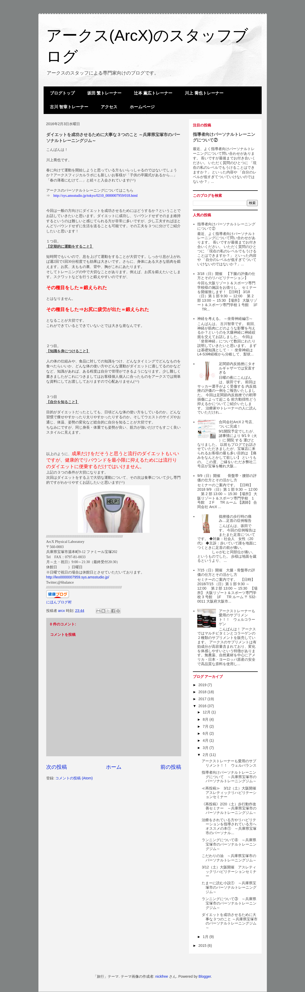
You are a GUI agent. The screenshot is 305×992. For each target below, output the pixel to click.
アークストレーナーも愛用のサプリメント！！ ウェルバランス (229, 763)
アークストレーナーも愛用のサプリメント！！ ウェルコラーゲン (237, 617)
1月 (206, 937)
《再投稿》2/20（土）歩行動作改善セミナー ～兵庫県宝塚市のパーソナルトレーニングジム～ (229, 808)
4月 (206, 740)
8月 (206, 719)
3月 (206, 748)
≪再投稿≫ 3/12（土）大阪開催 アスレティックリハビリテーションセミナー (231, 792)
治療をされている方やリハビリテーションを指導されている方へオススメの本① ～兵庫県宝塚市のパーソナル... (229, 826)
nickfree (161, 976)
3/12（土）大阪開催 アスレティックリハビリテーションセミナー (229, 871)
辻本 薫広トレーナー (153, 93)
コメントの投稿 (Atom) (74, 778)
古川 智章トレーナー (69, 107)
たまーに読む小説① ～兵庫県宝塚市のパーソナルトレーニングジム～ (229, 887)
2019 (202, 685)
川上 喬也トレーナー (204, 93)
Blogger (205, 976)
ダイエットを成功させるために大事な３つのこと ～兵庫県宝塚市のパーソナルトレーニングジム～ (229, 921)
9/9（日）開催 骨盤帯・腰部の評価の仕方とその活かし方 (227, 478)
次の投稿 (56, 767)
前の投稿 (170, 767)
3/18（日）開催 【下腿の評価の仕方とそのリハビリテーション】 (226, 276)
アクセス (109, 107)
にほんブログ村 (59, 602)
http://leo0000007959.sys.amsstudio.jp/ (77, 577)
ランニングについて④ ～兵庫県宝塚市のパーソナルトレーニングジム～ (229, 844)
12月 (207, 712)
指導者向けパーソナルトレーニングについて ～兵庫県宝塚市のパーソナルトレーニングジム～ (229, 776)
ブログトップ (62, 93)
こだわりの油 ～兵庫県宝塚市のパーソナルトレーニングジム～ (229, 858)
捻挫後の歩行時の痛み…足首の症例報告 (235, 518)
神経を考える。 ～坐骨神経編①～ (225, 318)
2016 (202, 706)
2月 (206, 755)
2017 (202, 699)
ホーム (113, 767)
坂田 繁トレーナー (104, 93)
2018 (202, 692)
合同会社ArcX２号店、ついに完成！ (237, 424)
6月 (206, 733)
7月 (206, 726)
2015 (202, 945)
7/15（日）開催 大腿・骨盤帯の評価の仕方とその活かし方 (226, 572)
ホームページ (142, 107)
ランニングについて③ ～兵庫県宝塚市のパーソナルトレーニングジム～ (229, 903)
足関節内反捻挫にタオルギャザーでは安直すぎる (237, 368)
